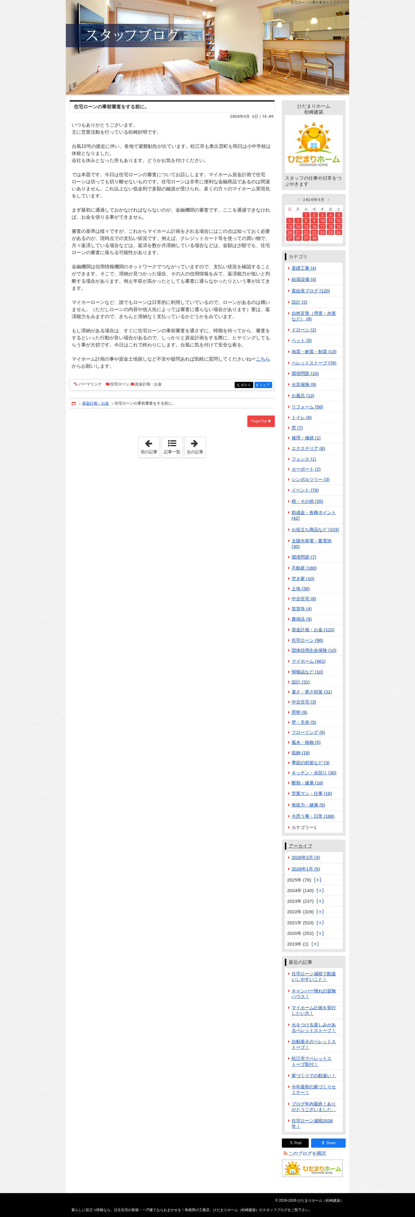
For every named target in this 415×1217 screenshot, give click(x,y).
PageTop (259, 421)
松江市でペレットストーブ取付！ (311, 1061)
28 (298, 237)
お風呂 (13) (303, 395)
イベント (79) (305, 490)
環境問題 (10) (305, 373)
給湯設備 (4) (304, 279)
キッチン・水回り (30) (314, 772)
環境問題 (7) (304, 557)
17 (322, 226)
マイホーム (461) (309, 661)
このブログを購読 (307, 1153)
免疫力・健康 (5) (308, 804)
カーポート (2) (306, 469)
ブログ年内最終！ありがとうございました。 (314, 1106)
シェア (265, 385)
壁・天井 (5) (304, 722)
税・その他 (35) (307, 501)
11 (331, 220)
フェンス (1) (304, 459)
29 (306, 237)
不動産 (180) (304, 567)
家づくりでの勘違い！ (314, 1075)
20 (290, 232)
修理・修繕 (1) (306, 437)
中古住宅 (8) (304, 598)
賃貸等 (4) (302, 608)
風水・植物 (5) (306, 742)
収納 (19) (301, 752)
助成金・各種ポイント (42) (314, 515)
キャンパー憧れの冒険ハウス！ (314, 993)
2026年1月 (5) (306, 868)
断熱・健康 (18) (307, 782)
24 (322, 232)
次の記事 (196, 445)
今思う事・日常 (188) (313, 816)
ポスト (246, 385)
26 (338, 232)
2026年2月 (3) (306, 857)
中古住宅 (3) (304, 701)
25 (331, 232)
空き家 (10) (303, 578)
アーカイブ (300, 845)
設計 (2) (299, 302)
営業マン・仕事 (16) (312, 793)
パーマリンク (90, 384)
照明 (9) (299, 712)
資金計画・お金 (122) (313, 629)
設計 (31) (301, 681)
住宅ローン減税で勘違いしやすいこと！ (314, 976)
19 (338, 226)
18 (331, 226)
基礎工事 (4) (304, 268)
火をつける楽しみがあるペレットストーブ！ (314, 1027)
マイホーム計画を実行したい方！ (314, 1010)
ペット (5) (302, 340)
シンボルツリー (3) (310, 479)
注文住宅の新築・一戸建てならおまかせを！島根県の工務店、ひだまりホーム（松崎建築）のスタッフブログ (207, 47)
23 (314, 232)
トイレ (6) (302, 417)
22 (306, 232)
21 (298, 232)
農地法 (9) (302, 618)
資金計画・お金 (148, 384)
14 (298, 226)
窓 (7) (297, 427)
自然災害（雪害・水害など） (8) (314, 316)
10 (322, 220)
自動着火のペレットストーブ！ (314, 1044)
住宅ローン (119, 384)
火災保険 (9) (304, 384)
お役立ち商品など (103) (315, 529)
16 (314, 226)
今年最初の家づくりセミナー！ (314, 1089)
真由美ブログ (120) (311, 290)
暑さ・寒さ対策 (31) (312, 691)
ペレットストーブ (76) (314, 362)
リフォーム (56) (307, 406)
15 (306, 226)
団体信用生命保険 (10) (314, 650)
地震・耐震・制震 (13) (314, 351)
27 (290, 237)
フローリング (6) (308, 732)
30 (314, 237)
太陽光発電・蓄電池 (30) (311, 543)
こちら (263, 358)
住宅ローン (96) (307, 640)
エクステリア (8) (308, 448)
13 (290, 226)
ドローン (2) (304, 329)
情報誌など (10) (307, 671)
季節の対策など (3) (310, 762)
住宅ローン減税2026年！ (312, 1123)
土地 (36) (301, 588)
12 (338, 220)
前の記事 (150, 445)
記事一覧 (172, 451)
